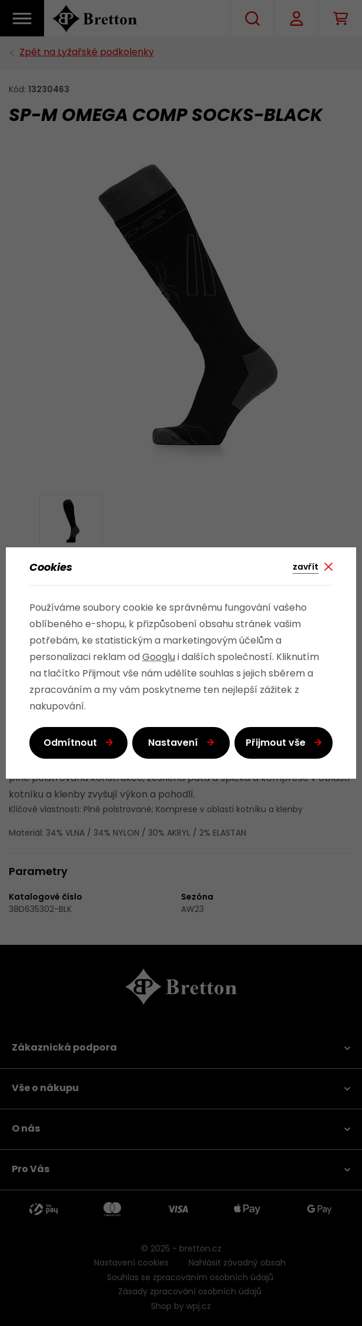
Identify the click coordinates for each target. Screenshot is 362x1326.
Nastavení (173, 743)
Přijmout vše (276, 743)
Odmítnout (70, 743)
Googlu (158, 657)
